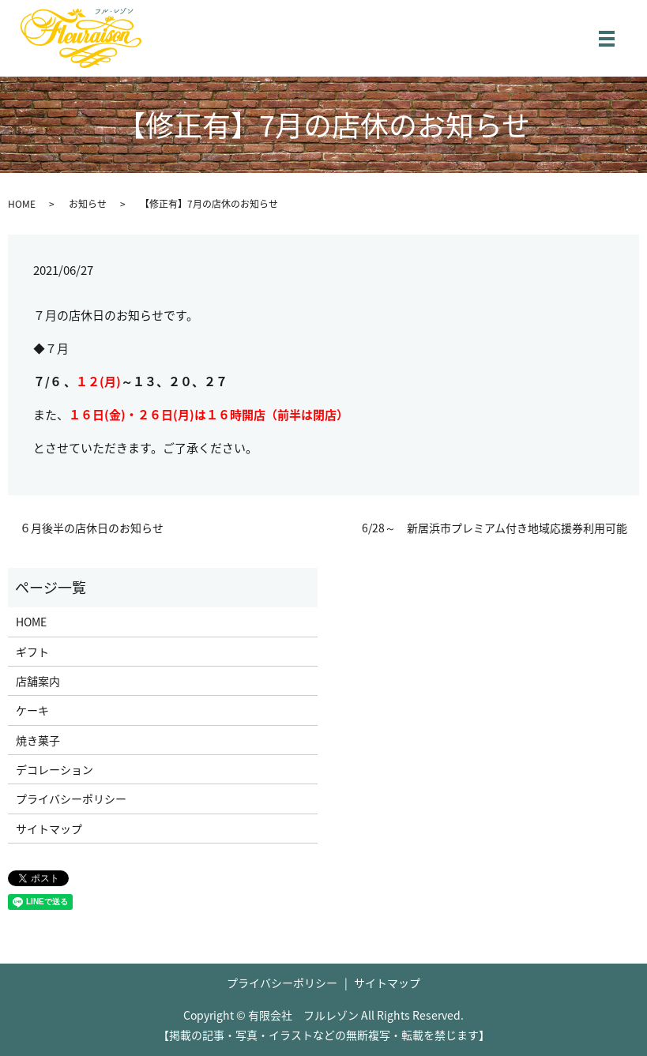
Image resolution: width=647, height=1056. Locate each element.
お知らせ (88, 204)
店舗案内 (38, 681)
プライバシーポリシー (71, 798)
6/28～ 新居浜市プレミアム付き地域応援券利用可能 (494, 528)
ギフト (32, 652)
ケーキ (32, 710)
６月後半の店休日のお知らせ (92, 528)
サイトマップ (49, 828)
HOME (22, 204)
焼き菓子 (38, 740)
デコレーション (54, 769)
